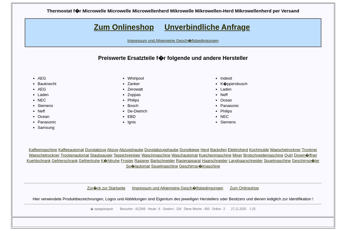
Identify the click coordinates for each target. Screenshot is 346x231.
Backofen (218, 149)
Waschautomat (185, 155)
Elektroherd (238, 149)
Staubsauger (101, 155)
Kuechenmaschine (215, 155)
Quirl (289, 155)
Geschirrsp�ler (305, 160)
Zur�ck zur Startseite (106, 188)
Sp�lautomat (138, 166)
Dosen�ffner (305, 155)
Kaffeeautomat (71, 149)
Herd (205, 149)
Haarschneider (215, 160)
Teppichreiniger (127, 155)
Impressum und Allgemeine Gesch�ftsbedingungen (177, 188)
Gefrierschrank (65, 160)
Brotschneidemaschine (263, 155)
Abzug (112, 149)
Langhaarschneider (246, 160)
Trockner (309, 149)
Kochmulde (259, 149)
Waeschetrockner (285, 149)
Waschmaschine (156, 155)
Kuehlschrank (39, 160)
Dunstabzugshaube (162, 149)
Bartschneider (162, 160)
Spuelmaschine (277, 160)
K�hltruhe (110, 160)
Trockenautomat (75, 155)
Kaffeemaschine (43, 149)
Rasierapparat (188, 160)
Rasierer (142, 160)
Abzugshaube (131, 149)
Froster (127, 160)
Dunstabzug (95, 149)
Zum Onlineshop (244, 188)
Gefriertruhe (89, 160)
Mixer (237, 155)
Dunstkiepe (189, 149)
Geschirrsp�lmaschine (199, 166)
